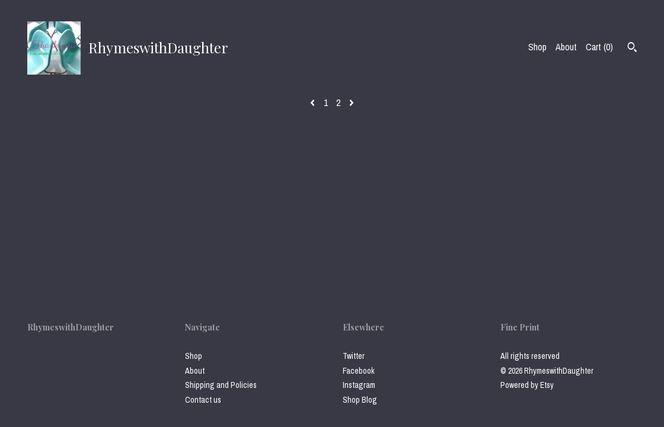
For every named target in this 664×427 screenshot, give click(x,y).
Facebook (359, 370)
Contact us (203, 399)
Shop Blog (360, 399)
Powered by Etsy (527, 385)
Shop (537, 46)
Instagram (359, 385)
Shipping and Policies (221, 385)
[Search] (632, 48)
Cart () (599, 46)
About (566, 46)
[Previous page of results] (313, 102)
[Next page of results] (352, 102)
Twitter (354, 356)
